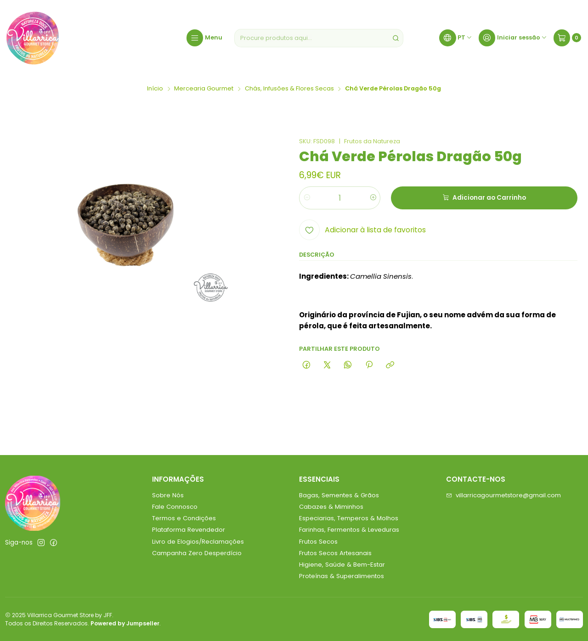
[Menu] (204, 38)
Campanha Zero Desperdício (197, 553)
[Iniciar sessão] (513, 38)
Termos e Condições (184, 518)
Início (155, 89)
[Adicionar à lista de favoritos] (362, 229)
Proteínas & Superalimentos (341, 576)
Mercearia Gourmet (203, 89)
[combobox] (318, 38)
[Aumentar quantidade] (373, 198)
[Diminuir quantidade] (307, 198)
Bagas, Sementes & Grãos (339, 495)
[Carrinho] (567, 38)
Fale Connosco (175, 506)
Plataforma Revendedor (188, 529)
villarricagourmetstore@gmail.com (503, 495)
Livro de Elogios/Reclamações (198, 541)
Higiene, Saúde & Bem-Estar (342, 564)
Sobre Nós (168, 495)
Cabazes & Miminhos (331, 506)
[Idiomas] (455, 38)
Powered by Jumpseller (124, 623)
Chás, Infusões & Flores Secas (289, 89)
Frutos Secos (318, 541)
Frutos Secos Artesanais (335, 553)
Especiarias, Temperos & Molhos (348, 518)
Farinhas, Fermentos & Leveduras (349, 529)
